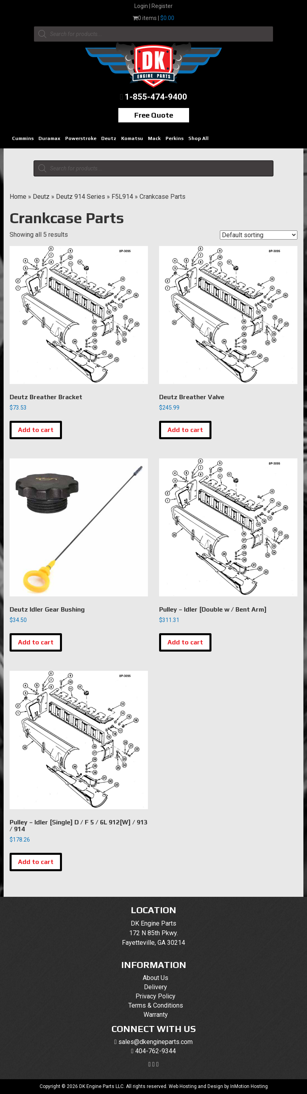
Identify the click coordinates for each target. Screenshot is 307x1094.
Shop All (198, 138)
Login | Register (153, 6)
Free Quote (153, 115)
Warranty (156, 1014)
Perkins (174, 138)
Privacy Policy (155, 996)
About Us (155, 978)
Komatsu (132, 138)
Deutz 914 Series (80, 196)
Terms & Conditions (155, 1005)
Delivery (155, 987)
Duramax (49, 138)
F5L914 (122, 196)
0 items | (153, 18)
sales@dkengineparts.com (155, 1042)
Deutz (108, 138)
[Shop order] (258, 235)
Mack (154, 138)
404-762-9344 (155, 1051)
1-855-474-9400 (156, 97)
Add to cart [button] (36, 430)
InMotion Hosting (249, 1086)
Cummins (23, 138)
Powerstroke (80, 138)
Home (18, 196)
